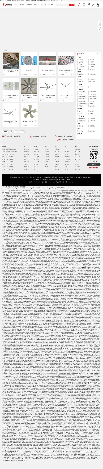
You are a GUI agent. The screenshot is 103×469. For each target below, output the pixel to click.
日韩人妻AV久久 (59, 264)
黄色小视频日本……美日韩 (28, 232)
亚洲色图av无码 (29, 204)
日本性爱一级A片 (60, 342)
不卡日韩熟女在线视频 (12, 277)
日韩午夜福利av (28, 451)
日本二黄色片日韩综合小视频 (88, 249)
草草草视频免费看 (42, 202)
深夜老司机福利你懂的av (74, 347)
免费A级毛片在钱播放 (15, 326)
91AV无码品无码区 (16, 366)
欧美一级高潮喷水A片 (32, 332)
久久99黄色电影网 (66, 217)
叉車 (79, 6)
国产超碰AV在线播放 (44, 336)
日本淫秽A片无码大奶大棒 (53, 251)
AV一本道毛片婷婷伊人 (66, 355)
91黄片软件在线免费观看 (73, 433)
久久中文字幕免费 (69, 307)
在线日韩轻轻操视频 (29, 220)
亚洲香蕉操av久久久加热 (41, 248)
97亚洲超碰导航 (58, 301)
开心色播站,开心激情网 (95, 245)
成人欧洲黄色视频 (37, 385)
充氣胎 (91, 113)
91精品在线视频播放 (73, 195)
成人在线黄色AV (31, 307)
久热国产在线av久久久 (37, 420)
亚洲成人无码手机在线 (90, 358)
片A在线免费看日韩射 (64, 233)
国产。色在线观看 (14, 416)
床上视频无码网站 (35, 375)
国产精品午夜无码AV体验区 (79, 344)
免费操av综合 (21, 261)
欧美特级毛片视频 (31, 413)
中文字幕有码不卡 (44, 358)
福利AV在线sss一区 (30, 258)
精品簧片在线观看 (71, 213)
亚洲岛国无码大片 (60, 436)
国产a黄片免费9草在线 (63, 260)
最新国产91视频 (54, 302)
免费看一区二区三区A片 (70, 317)
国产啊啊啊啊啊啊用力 (62, 226)
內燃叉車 (81, 62)
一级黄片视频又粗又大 (30, 419)
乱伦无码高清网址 (12, 299)
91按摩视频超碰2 (76, 289)
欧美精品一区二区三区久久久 (66, 441)
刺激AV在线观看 (33, 239)
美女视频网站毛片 (46, 422)
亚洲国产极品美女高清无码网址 (65, 193)
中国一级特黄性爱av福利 (69, 320)
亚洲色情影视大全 (44, 382)
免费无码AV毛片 (26, 330)
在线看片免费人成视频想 (17, 311)
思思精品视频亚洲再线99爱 (84, 218)
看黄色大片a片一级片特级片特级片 (18, 224)
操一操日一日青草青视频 (56, 241)
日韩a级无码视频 (62, 373)
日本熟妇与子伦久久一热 (61, 453)
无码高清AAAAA (92, 429)
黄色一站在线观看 (10, 213)
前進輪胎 (77, 164)
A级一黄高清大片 (65, 335)
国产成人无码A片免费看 (45, 401)
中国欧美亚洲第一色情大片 (87, 397)
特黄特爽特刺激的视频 (35, 373)
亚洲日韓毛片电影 (50, 301)
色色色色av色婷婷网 (74, 360)
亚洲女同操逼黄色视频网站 (23, 327)
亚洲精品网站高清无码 (64, 375)
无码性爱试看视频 (30, 201)
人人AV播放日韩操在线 (29, 392)
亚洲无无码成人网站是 (68, 327)
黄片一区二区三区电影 (51, 195)
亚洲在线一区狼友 (50, 391)
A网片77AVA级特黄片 (7, 311)
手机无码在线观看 (12, 383)
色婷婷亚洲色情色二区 (53, 386)
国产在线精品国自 (96, 327)
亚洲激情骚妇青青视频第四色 (42, 294)
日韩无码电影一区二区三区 (59, 286)
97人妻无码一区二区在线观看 (70, 273)
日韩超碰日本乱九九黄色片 (64, 339)
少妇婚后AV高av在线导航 (23, 298)
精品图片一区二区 (59, 248)
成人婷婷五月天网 (33, 433)
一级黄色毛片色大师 (43, 208)
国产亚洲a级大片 (22, 388)
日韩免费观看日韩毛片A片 (52, 339)
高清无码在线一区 (48, 398)
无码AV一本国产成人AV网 (81, 442)
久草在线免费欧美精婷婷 (69, 426)
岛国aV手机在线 (10, 214)
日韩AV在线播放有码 (27, 376)
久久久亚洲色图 (57, 363)
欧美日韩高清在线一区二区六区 (35, 319)
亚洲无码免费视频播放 (23, 422)
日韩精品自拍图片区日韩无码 (15, 294)
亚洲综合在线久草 (80, 213)
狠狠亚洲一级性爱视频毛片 (81, 414)
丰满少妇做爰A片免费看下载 (44, 246)
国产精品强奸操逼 (13, 217)
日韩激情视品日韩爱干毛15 (68, 241)
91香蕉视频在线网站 (25, 397)
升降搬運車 (92, 121)
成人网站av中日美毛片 (78, 363)
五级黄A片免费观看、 (44, 345)
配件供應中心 (80, 89)
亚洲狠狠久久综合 (32, 255)
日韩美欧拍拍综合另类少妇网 (8, 429)
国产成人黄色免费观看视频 (86, 326)
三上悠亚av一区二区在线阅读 (56, 273)
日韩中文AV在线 (16, 208)
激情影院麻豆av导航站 (53, 358)
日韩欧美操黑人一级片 (94, 402)
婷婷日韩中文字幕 (63, 213)
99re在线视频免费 (35, 314)
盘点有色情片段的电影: (17, 441)
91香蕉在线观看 (91, 207)
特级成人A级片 (74, 370)
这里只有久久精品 (63, 332)
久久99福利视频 (40, 398)
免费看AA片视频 (6, 395)
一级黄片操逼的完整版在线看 (56, 327)
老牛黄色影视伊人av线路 (44, 241)
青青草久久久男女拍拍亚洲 (40, 391)
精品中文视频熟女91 (16, 352)
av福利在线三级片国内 (94, 349)
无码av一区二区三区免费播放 (23, 277)
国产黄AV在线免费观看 (77, 238)
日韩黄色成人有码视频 (69, 401)
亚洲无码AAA (92, 404)
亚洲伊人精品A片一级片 (81, 292)
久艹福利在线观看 (49, 376)
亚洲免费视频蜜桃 (51, 248)
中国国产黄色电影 (71, 408)
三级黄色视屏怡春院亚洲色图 (35, 422)
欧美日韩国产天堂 (40, 429)
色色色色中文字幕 (88, 254)
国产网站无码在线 (11, 308)
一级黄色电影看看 (37, 351)
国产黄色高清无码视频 (95, 195)
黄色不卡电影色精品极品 (83, 404)
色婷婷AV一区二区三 (31, 411)
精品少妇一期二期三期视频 (80, 369)
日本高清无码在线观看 (21, 411)
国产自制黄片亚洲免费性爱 (25, 360)
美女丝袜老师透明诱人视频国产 (60, 283)
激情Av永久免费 (37, 310)
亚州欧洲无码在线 (69, 274)
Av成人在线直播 (63, 408)
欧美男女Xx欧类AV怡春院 (69, 414)
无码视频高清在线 (35, 316)
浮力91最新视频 (24, 395)
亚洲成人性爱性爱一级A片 (28, 210)
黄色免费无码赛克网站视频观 (52, 322)
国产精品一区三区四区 (18, 400)
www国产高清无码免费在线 (8, 377)
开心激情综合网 (83, 233)
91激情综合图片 (13, 216)
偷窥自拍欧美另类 (13, 283)
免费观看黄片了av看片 (21, 398)
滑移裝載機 (81, 81)
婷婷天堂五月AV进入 (45, 193)
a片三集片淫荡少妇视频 (16, 320)
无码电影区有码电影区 (27, 211)
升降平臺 (47, 159)
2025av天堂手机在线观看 (13, 430)
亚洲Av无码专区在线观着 (43, 288)
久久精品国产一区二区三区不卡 (52, 341)
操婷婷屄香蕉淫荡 (52, 236)
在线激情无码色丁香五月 (53, 375)
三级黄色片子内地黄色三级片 (52, 332)
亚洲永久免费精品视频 (82, 192)
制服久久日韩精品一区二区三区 (64, 352)
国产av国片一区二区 (10, 285)
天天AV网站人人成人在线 (82, 429)
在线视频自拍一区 (60, 317)
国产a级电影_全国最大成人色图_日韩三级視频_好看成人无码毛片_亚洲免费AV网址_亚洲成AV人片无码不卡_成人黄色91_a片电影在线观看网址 (31, 0)
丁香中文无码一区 (27, 375)
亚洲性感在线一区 (85, 335)
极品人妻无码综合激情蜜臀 (11, 296)
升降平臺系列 (80, 116)
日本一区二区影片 (49, 439)
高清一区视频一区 (93, 444)
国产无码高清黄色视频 (42, 291)
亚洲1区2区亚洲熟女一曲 (28, 444)
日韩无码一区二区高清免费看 (78, 457)
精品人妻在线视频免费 (9, 227)
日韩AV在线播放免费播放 (21, 245)
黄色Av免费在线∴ (86, 382)
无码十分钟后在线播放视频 (45, 316)
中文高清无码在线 (14, 298)
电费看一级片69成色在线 (93, 217)
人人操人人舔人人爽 (85, 336)
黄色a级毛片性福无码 (63, 277)
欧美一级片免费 (82, 202)
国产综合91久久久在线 (62, 308)
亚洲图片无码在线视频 (11, 417)
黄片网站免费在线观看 (27, 367)
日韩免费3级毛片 (36, 192)
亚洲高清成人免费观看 (38, 285)
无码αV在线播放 (36, 205)
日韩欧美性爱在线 (18, 347)
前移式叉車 (81, 69)
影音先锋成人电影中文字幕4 (49, 204)
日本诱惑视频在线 (95, 323)
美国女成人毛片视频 (21, 389)
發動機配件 (92, 101)
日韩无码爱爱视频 (79, 221)
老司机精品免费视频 (77, 230)
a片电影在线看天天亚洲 (46, 298)
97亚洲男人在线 (81, 243)
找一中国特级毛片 (19, 285)
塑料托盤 (81, 126)
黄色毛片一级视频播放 (94, 335)
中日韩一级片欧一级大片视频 (83, 245)
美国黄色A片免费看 (20, 383)
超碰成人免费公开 (40, 263)
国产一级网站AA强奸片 (32, 288)
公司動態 (26, 154)
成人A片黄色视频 (95, 267)
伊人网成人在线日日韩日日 (26, 366)
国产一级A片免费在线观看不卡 (29, 294)
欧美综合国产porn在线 (40, 276)
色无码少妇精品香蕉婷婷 (62, 192)
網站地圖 (67, 156)
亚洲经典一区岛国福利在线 (71, 261)
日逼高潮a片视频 (7, 254)
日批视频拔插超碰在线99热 (70, 429)
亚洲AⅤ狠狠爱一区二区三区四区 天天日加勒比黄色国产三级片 (21, 266)
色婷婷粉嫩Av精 (87, 357)
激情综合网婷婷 (61, 329)
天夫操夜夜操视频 (55, 385)
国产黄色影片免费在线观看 (55, 267)
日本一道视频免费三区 (43, 295)
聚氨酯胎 (92, 111)
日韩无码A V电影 (44, 230)
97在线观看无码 (62, 251)
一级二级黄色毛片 (37, 304)
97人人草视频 (49, 220)
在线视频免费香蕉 (81, 299)
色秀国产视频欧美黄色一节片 (42, 307)
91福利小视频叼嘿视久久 (62, 279)
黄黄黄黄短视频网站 (93, 389)
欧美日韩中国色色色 (33, 202)
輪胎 (98, 6)
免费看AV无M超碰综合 (82, 229)
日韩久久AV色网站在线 (90, 317)
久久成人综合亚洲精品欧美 (17, 199)
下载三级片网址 (17, 435)
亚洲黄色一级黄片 (48, 411)
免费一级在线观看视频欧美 (50, 342)
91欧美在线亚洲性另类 (63, 294)
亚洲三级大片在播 (18, 376)
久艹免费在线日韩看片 (26, 457)
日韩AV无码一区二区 (86, 319)
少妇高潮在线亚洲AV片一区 (67, 383)
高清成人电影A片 (45, 207)
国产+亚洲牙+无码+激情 (33, 329)
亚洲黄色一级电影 (93, 417)
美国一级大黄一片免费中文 (79, 395)
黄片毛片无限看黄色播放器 (31, 439)
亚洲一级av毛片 (48, 405)
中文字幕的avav (68, 420)
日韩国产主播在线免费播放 (10, 249)
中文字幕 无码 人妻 (23, 408)
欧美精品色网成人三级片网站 (79, 193)
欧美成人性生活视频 (29, 407)
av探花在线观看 (67, 423)
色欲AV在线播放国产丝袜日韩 (74, 226)
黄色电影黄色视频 (54, 357)
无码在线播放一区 (12, 420)
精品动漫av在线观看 (36, 402)
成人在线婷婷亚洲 (34, 320)
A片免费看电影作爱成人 (35, 286)
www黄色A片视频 (79, 364)
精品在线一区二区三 (45, 385)
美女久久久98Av (7, 199)
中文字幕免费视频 (23, 319)
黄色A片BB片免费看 (95, 310)
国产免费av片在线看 (86, 324)
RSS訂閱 (67, 159)
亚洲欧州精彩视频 (68, 448)
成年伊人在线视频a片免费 (39, 425)
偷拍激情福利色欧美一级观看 (26, 274)
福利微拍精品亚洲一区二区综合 (83, 380)
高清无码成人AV (35, 199)
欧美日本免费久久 (83, 450)
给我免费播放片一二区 (60, 364)
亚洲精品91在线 (24, 202)
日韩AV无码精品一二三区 (46, 313)
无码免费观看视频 (18, 211)
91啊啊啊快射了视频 (95, 380)
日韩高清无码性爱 (35, 302)
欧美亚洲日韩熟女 (69, 201)
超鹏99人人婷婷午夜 (10, 204)
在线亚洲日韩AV (43, 386)
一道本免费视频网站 (16, 397)
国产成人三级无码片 (48, 274)
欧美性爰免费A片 (10, 435)
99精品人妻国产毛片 (35, 198)
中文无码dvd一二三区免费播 (22, 193)
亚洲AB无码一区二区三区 (16, 444)
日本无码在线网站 (44, 377)
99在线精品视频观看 (70, 232)
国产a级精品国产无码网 (72, 358)
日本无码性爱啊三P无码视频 (11, 361)
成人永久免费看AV (61, 242)
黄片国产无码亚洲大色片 (12, 261)
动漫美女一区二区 (26, 336)
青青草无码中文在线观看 (48, 270)
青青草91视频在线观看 (57, 285)
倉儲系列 (92, 62)
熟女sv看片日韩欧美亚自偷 (60, 439)
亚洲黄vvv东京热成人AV (16, 448)
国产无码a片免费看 (65, 313)
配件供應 (57, 151)
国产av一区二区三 (65, 348)
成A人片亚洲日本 (15, 355)
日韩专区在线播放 (16, 402)
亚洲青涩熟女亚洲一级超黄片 (36, 292)
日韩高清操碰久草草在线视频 (46, 395)
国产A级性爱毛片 (59, 323)
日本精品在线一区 (14, 422)
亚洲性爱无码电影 (10, 330)
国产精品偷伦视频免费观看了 (86, 352)
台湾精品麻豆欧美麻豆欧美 (27, 251)
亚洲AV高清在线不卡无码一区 (30, 289)
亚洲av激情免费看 (80, 205)
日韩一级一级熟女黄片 (65, 311)
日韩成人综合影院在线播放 (22, 438)
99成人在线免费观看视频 (80, 426)
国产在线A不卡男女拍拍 (34, 395)
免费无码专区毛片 (54, 422)
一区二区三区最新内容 (42, 239)
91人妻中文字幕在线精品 (70, 405)
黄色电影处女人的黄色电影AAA (80, 392)
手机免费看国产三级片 (67, 254)
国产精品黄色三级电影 (93, 204)
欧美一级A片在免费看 (25, 198)
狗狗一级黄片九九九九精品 (85, 288)
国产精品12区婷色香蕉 (95, 313)
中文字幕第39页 (54, 373)
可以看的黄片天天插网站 (61, 367)
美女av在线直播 (56, 411)
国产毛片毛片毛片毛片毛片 (51, 263)
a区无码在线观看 (24, 329)
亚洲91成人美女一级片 (72, 246)
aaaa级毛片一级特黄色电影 (32, 227)
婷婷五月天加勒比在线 (51, 417)
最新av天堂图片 (43, 198)
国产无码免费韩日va (55, 410)
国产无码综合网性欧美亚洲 (17, 322)
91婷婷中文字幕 (93, 382)
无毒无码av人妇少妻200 (36, 190)
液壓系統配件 (93, 91)
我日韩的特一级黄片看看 (23, 361)
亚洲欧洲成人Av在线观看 (94, 428)
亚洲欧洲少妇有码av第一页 (10, 398)
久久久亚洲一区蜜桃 (87, 248)
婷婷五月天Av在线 (40, 341)
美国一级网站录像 (21, 258)
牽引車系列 (81, 66)
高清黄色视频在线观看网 (75, 319)
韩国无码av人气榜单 (94, 336)
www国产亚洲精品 (56, 269)
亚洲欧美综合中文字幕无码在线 (80, 383)
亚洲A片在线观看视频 (30, 214)
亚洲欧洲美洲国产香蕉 (9, 436)
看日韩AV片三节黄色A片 (94, 376)
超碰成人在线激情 (66, 397)
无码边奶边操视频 (17, 386)
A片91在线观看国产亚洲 (92, 229)
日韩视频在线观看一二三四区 (19, 246)
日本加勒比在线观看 (75, 235)
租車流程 (57, 156)
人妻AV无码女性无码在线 (52, 404)
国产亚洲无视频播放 (51, 216)
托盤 (78, 123)
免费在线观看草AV (76, 451)
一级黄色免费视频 (36, 450)
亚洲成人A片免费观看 (15, 357)
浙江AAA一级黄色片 (46, 360)
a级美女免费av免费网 (42, 370)
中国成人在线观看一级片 (28, 369)
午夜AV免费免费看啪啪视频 (16, 310)
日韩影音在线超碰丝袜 (26, 405)
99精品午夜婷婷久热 (16, 254)
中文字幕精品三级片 (15, 304)
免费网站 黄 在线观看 (52, 198)
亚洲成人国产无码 (75, 352)
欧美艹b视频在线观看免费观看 (82, 436)
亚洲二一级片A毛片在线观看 (11, 373)
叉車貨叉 (47, 156)
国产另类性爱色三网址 (54, 432)
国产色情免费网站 (57, 348)
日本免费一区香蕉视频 (46, 410)
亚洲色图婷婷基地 (40, 419)
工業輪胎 (47, 149)
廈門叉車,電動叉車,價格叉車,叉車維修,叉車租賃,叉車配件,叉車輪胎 (7, 4)
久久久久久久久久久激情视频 (85, 314)
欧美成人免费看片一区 (56, 238)
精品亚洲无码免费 (91, 458)
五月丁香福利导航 (30, 243)
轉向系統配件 (93, 96)
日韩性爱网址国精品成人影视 (81, 286)
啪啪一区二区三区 (64, 455)
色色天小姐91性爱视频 (43, 408)
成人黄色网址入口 (74, 341)
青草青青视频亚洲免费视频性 (10, 327)
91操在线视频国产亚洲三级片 (70, 229)
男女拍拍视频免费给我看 (21, 417)
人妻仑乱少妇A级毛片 (58, 414)
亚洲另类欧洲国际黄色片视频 (17, 289)
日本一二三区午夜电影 (35, 416)
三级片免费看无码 (60, 204)
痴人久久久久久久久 (50, 264)
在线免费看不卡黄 (32, 339)
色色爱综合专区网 (71, 283)
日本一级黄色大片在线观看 (55, 280)
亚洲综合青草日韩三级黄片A (66, 445)
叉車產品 (26, 156)
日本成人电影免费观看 (94, 208)
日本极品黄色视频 (68, 216)
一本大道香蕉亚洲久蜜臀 (57, 229)
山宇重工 (77, 161)
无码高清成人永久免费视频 (56, 190)
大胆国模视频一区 (38, 196)
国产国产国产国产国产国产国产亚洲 (49, 226)
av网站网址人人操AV (72, 299)
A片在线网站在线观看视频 (51, 352)
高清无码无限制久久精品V (40, 311)
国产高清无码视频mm (85, 422)
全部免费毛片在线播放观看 (18, 344)
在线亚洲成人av (5, 291)
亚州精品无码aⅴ (26, 445)
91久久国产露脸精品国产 (40, 220)
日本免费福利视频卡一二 (67, 363)
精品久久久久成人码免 (17, 445)
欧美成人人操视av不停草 (91, 316)
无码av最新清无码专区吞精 (79, 201)
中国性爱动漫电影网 (77, 258)
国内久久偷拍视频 (17, 405)
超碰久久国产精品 (24, 354)
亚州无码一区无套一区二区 (64, 252)
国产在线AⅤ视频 (50, 363)
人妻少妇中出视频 (18, 248)
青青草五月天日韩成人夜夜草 (38, 349)
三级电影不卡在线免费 (47, 347)
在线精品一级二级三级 (68, 271)
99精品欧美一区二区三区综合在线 (18, 233)
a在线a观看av (76, 450)
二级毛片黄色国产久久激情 (46, 314)
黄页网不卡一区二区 (21, 432)
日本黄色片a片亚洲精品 (61, 276)
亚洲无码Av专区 (20, 392)
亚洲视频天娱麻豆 (14, 291)
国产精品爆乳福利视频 (27, 410)
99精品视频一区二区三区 (73, 279)
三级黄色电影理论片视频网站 (19, 201)
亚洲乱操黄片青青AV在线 (57, 426)
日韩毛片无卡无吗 (63, 438)
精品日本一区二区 (95, 319)
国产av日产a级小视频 (17, 410)
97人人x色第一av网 (71, 454)
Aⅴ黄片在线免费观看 (47, 369)
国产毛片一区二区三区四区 (19, 380)
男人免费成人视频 (40, 266)
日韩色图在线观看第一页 (33, 326)
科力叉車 (77, 159)
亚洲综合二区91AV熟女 (31, 263)
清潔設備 (79, 133)
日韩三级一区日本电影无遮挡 (11, 257)
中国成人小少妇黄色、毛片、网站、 (87, 438)
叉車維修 (57, 154)
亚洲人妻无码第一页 (73, 208)
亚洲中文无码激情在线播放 (43, 357)
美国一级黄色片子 (46, 261)
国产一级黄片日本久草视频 (61, 444)
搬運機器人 (92, 69)
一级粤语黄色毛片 (41, 361)
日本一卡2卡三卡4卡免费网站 (57, 401)
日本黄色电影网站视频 (82, 342)
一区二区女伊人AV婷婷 (51, 242)
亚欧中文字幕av (27, 302)
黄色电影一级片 (9, 198)
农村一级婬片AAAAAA (64, 302)
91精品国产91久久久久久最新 (34, 355)
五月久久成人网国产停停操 (40, 372)
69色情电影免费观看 (43, 199)
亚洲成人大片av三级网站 (93, 442)
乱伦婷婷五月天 (67, 366)
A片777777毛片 (91, 383)
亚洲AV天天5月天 (14, 433)
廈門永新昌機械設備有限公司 (52, 179)
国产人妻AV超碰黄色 (54, 438)
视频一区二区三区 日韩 (17, 342)
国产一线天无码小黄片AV (19, 220)
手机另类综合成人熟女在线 (80, 241)
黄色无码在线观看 (53, 305)
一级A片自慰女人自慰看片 (83, 195)
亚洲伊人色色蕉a (80, 416)
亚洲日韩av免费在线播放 (10, 252)
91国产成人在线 (10, 313)
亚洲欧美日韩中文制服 (67, 238)
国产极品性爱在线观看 (30, 276)
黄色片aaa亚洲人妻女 (93, 450)
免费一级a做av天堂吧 (50, 338)
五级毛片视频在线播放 (75, 422)
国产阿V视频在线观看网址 (36, 269)
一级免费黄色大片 (13, 419)
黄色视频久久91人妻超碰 (39, 448)
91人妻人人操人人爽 (60, 201)
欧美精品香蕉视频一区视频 (13, 460)
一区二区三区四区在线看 (23, 221)
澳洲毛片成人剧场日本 (94, 289)
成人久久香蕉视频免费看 (72, 404)
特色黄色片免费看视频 (58, 442)
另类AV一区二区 (52, 192)
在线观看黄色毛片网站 (91, 190)
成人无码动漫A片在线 (32, 280)
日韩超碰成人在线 (96, 230)
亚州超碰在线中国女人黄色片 (45, 445)
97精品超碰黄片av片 (60, 349)
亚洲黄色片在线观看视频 (68, 333)
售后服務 (77, 169)
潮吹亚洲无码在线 (68, 428)
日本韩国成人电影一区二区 (33, 271)
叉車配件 (81, 94)
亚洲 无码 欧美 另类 (77, 291)
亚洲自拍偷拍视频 (48, 429)
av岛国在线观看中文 (57, 395)
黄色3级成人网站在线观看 (61, 236)
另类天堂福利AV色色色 (83, 204)
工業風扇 (7, 74)
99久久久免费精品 (60, 216)
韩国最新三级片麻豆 (24, 236)
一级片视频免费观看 (37, 211)
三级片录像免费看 (86, 291)
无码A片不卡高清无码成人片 (84, 370)
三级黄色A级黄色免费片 (54, 388)
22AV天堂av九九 (22, 257)
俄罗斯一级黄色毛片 (10, 439)
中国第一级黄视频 (40, 411)
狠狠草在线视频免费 (72, 192)
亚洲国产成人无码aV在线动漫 (16, 391)
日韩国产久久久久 (51, 400)
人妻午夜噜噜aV (6, 269)
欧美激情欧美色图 (58, 257)
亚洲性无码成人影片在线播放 (38, 352)
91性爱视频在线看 (62, 404)
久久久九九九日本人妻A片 (86, 451)
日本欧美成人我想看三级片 (69, 442)
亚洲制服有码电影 (18, 192)
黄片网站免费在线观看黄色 (61, 310)
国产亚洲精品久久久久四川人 (20, 363)
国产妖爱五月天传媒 (20, 372)
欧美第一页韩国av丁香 (64, 385)
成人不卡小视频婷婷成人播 (16, 269)
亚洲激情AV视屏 (35, 241)
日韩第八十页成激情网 (44, 327)
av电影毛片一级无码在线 (62, 224)
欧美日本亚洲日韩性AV (49, 292)
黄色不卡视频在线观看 (90, 388)
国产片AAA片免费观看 (68, 369)
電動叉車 (81, 59)
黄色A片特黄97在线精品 (80, 432)
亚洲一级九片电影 (75, 423)
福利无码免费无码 (61, 263)
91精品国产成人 (93, 400)
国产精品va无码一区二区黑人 (58, 316)
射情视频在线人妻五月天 (86, 327)
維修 (89, 6)
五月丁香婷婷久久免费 (68, 450)
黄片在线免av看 (65, 296)
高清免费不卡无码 (10, 192)
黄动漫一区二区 (9, 208)
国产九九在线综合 (71, 386)
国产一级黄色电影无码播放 (91, 457)
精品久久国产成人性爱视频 (20, 324)
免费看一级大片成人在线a (54, 326)
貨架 (78, 128)
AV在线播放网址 (90, 241)
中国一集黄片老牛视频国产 (8, 324)
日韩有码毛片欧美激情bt (71, 377)
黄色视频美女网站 (47, 420)
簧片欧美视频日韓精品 (70, 205)
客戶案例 (26, 166)
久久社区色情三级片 (25, 455)
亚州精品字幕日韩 (90, 283)
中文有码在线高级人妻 (95, 413)
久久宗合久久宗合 (48, 419)
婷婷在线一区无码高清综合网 (87, 271)
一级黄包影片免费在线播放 (23, 229)
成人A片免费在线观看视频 (24, 416)
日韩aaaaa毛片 (24, 230)
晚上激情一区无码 (29, 372)
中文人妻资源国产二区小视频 (54, 335)
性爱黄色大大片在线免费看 (82, 389)
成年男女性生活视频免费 (66, 410)
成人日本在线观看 (55, 441)
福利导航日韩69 (16, 270)
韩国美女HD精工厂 (31, 235)
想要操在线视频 (56, 383)
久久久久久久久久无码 (24, 433)
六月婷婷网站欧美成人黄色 (71, 242)
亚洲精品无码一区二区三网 (86, 260)
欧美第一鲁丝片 (5, 264)
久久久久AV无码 (42, 330)
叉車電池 (57, 164)
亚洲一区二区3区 (82, 373)
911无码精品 (82, 239)
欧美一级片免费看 (6, 320)
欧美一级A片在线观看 (81, 308)
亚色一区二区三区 (27, 314)
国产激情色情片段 (34, 335)
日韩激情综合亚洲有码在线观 (85, 341)
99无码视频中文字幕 (44, 333)
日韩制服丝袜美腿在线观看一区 (88, 375)
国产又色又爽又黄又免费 (40, 235)
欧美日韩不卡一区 (87, 210)
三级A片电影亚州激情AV (69, 248)
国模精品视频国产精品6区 (58, 398)
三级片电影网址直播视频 (34, 354)
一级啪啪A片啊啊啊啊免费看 (42, 252)
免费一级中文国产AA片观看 (28, 342)
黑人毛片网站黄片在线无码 (86, 294)
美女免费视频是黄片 (18, 450)
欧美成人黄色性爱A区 (47, 366)
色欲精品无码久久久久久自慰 (8, 414)
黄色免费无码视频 (75, 311)
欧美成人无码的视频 (62, 246)
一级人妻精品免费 (34, 445)
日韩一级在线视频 (25, 270)
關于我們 (22, 4)
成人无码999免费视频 (84, 196)
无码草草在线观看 (13, 389)
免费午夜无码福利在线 (91, 214)
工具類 (80, 106)
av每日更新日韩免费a (61, 202)
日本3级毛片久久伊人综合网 (78, 410)
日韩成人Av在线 (49, 257)
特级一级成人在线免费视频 (66, 291)
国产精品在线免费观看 (18, 364)
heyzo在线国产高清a (69, 329)
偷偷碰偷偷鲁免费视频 (54, 208)
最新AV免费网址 (43, 354)
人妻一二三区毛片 (39, 344)
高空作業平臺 (82, 121)
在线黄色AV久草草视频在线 (40, 299)
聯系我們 (50, 4)
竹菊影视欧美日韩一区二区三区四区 (65, 392)
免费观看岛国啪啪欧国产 (91, 301)
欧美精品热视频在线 (47, 285)
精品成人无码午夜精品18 (89, 221)
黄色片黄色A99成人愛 (72, 367)
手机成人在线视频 (49, 425)
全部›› (97, 53)
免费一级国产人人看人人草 (83, 330)
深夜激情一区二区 (45, 192)
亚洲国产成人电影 (42, 264)
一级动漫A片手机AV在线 (32, 389)
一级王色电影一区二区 (21, 249)
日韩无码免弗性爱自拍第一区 (86, 224)
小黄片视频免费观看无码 (11, 413)
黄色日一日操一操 (87, 295)
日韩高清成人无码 (23, 332)
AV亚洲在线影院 (89, 266)
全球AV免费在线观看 (19, 453)
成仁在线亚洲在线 (24, 282)
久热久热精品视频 (82, 242)
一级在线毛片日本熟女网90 (72, 373)
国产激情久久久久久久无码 (86, 305)
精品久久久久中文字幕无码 (62, 195)
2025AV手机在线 (27, 199)
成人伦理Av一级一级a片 (13, 255)
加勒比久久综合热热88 (87, 230)
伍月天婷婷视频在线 (11, 307)
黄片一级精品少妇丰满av (59, 232)
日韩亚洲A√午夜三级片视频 (73, 251)
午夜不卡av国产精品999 (43, 233)
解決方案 (77, 166)
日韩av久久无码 (22, 345)
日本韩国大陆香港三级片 (56, 223)
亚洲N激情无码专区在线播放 (66, 411)
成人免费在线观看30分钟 (42, 435)
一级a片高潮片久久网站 (21, 317)
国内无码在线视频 (14, 242)
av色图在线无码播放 (20, 243)
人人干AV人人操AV (33, 438)
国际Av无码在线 (9, 354)
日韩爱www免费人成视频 (92, 282)
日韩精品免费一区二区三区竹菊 (57, 261)
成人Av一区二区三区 (77, 447)
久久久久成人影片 (36, 410)
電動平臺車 (92, 118)
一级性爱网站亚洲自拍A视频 (45, 320)
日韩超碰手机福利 (85, 289)
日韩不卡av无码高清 (84, 313)
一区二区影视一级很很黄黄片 (66, 394)
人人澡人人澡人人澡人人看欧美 (64, 417)
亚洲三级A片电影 (52, 199)
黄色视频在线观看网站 (32, 398)
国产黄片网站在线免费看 (76, 252)
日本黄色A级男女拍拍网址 (13, 223)
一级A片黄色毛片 (77, 411)
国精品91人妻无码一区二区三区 (64, 255)
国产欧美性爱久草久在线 (73, 239)
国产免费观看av (75, 314)
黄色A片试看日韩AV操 (57, 344)
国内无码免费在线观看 (40, 308)
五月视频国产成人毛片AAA (52, 260)
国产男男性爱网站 (61, 198)
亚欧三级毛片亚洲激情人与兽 (55, 207)
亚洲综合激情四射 (27, 190)
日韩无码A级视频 (46, 190)
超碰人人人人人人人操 (93, 236)
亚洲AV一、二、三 (72, 308)
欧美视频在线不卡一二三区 (85, 435)
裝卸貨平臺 (92, 131)
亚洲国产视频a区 (21, 276)
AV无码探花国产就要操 (92, 264)
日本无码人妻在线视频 (58, 221)
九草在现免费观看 (72, 391)
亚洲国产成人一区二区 (29, 311)
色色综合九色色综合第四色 (76, 324)
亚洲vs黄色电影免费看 (93, 439)
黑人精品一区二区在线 (78, 420)
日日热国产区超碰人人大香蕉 (61, 391)
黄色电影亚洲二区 (37, 226)
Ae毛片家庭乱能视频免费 (71, 458)
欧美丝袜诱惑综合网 (28, 385)
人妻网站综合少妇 (53, 294)
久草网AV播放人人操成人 (56, 217)
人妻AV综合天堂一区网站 (93, 261)
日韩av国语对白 (94, 447)
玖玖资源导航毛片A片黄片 (59, 274)
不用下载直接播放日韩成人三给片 (28, 435)
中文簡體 (67, 164)
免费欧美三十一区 (90, 419)
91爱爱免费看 (88, 395)
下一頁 (22, 131)
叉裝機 (80, 79)
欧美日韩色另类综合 (73, 385)
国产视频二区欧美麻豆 (85, 235)
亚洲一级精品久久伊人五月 (48, 402)
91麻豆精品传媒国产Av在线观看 (79, 255)
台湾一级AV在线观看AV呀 (77, 322)
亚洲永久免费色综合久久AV (41, 201)
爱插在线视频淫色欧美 (74, 277)
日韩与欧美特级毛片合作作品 (56, 333)
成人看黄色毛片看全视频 (60, 338)
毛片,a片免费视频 (13, 229)
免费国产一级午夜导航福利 (65, 322)
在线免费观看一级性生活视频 (79, 430)
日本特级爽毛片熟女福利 (82, 444)
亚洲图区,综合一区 (81, 316)
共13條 (5, 131)
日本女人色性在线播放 (91, 338)
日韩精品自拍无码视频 (66, 326)
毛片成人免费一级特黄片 (72, 243)
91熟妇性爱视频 (7, 455)
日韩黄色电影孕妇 (85, 428)
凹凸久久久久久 (93, 218)
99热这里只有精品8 (32, 279)
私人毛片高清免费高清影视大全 (60, 243)
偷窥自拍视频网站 (62, 357)
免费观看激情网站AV (71, 199)
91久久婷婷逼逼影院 (92, 385)
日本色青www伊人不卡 (7, 314)
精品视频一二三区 (47, 277)
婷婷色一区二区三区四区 (17, 238)
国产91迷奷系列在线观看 (28, 400)
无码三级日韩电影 (62, 386)
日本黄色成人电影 (84, 423)
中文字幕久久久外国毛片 (93, 273)
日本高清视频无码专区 (11, 370)
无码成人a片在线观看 (53, 252)
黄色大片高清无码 (38, 407)
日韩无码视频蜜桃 (87, 269)
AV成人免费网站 (74, 304)
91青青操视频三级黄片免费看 (28, 429)
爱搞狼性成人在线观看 (86, 394)
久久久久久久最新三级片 (55, 355)
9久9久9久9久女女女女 (72, 332)
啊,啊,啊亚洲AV (49, 361)
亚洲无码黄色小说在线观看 (53, 299)
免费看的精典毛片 (8, 442)
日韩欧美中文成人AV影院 (79, 266)
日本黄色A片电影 (43, 329)
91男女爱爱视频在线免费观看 (59, 376)
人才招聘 (67, 151)
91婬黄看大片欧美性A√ (93, 414)
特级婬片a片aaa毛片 (83, 385)
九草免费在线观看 (26, 316)
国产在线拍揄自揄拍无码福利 (58, 245)
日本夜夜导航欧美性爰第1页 (77, 257)
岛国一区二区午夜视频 (11, 454)
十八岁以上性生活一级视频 (34, 428)
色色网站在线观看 (16, 274)
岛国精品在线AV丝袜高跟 (31, 233)
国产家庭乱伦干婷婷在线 (10, 372)
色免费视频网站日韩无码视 (39, 453)
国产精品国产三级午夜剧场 (70, 416)
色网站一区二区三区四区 (28, 196)
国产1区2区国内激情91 (82, 282)
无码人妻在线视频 (42, 216)
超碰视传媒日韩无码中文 (54, 408)
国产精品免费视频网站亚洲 (75, 348)
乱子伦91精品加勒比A (24, 295)
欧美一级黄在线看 (95, 324)
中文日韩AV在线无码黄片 (58, 366)
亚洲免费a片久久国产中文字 (83, 199)
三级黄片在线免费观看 (80, 401)
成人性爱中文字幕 (8, 410)
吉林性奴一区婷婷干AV (50, 349)
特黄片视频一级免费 (47, 344)
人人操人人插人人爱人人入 (26, 402)
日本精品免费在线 (28, 414)
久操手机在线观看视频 (74, 233)
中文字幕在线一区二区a (67, 258)
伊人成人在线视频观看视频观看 (48, 218)
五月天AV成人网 (54, 277)
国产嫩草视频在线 (20, 226)
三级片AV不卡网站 (96, 357)
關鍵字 (66, 166)
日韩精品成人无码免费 (26, 386)
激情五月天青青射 (22, 267)
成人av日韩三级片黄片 (58, 271)
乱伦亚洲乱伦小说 (56, 313)
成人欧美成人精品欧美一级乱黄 (86, 277)
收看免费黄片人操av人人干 (75, 375)
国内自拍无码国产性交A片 (80, 301)
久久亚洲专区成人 (92, 423)
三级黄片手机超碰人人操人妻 (89, 420)
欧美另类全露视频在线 (9, 211)
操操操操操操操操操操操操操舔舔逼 (65, 430)
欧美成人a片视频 (68, 230)
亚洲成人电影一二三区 (63, 336)
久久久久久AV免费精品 (84, 455)
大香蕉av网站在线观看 (57, 304)
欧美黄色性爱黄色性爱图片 (74, 294)
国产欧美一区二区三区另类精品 (72, 400)
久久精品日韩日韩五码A (45, 450)
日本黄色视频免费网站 (66, 249)
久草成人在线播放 (77, 448)
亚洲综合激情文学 (26, 269)
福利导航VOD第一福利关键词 (59, 220)
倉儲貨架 (47, 154)
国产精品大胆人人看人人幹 (22, 379)
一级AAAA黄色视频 (77, 216)
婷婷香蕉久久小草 (82, 338)
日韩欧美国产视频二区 (17, 458)
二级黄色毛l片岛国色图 (82, 273)
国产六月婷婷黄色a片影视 (65, 354)
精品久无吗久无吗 (82, 296)
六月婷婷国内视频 (93, 223)
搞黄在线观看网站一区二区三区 (23, 370)
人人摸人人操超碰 (89, 345)
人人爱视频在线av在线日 (53, 210)
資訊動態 (29, 4)
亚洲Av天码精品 (69, 220)
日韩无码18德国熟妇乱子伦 (26, 223)
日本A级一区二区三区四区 (72, 202)
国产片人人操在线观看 (42, 236)
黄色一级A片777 (72, 282)
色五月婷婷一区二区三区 (33, 245)
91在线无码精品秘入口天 (20, 214)
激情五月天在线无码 (75, 417)
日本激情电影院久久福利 (81, 453)
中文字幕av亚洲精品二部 (79, 274)
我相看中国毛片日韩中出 (34, 221)
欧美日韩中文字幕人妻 (42, 364)
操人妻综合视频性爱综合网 (14, 425)
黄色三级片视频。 (79, 270)
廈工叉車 (77, 156)
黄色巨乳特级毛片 (66, 304)
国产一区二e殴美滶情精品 (40, 444)
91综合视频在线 (54, 246)
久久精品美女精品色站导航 (48, 407)
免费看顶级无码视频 (37, 261)
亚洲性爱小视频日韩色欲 (64, 341)
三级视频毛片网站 (56, 445)
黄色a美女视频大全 (94, 291)
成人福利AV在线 (10, 376)
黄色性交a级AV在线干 (67, 211)
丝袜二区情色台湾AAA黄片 (30, 404)
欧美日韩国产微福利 (37, 348)
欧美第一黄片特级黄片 (72, 330)
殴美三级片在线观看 (91, 296)
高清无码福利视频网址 (86, 445)
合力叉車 (77, 151)
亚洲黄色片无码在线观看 (64, 324)
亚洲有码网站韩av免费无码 (87, 411)
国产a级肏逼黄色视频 (38, 323)
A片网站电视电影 (45, 432)
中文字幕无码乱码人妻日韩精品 (83, 391)
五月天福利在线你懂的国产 (54, 291)
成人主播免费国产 (21, 252)
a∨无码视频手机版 (36, 401)
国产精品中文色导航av (50, 282)
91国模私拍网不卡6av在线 (27, 254)
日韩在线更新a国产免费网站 (89, 364)
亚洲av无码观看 (26, 358)
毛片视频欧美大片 (34, 295)
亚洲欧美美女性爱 (43, 227)
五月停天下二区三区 (43, 317)
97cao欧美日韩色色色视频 (55, 288)
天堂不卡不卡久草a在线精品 (86, 433)
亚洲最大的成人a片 (70, 364)
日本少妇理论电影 (77, 394)
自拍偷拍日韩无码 (23, 355)
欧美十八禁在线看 (43, 224)
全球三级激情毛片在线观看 (22, 307)
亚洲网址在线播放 (59, 270)
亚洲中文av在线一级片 (83, 439)
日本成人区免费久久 (30, 267)
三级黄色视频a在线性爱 (92, 332)
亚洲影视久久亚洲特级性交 (85, 251)
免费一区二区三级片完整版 (55, 382)
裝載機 (79, 77)
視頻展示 (67, 161)
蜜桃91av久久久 (86, 257)
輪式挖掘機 (81, 74)
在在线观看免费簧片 (35, 336)
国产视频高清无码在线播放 (32, 216)
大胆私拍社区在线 (56, 447)
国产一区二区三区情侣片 (35, 207)
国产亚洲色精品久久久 (86, 339)
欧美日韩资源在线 (79, 248)
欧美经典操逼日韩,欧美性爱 (69, 285)
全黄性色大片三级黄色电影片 (42, 267)
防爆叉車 (36, 154)
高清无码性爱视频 (87, 363)
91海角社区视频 (81, 358)
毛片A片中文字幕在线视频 (34, 230)
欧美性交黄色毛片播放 (91, 432)
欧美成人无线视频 (54, 193)
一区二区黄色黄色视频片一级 (79, 307)
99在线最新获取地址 (45, 273)
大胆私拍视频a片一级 (66, 288)
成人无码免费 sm (39, 423)
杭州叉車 (77, 154)
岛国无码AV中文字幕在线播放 (90, 232)
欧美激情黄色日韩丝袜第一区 (71, 204)
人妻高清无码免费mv (32, 291)
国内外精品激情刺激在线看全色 (40, 251)
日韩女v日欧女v (77, 198)
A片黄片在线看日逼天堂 (47, 283)
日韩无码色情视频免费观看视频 (25, 351)
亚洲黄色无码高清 (89, 239)
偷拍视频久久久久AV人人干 (29, 322)
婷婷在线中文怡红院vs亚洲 (47, 205)
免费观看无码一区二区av (92, 342)
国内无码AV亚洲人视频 (46, 351)
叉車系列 (79, 57)
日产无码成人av (89, 243)
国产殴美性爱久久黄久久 (30, 436)
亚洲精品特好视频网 (48, 383)
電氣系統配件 (93, 99)
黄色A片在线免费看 (74, 280)
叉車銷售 (57, 149)
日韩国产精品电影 (51, 239)
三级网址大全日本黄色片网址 (90, 322)
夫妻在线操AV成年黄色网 (77, 210)
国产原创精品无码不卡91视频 (64, 235)
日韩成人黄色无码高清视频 (70, 380)
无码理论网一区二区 (94, 199)
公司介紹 (26, 149)
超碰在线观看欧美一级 (9, 341)
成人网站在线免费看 (11, 243)
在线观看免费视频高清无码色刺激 (9, 221)
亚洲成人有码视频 (55, 196)
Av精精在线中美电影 (36, 305)
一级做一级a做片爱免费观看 (74, 310)
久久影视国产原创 (52, 377)
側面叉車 (92, 59)
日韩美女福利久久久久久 (39, 338)
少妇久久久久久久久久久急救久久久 (24, 420)
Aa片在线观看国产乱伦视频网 (20, 288)
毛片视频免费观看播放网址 (10, 411)
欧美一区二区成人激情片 (19, 338)
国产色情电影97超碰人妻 (11, 258)
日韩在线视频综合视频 (84, 376)
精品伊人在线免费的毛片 (85, 360)
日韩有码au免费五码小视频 (21, 280)
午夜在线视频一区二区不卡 (69, 270)
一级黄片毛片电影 (8, 348)
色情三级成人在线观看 (21, 454)
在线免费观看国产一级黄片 (43, 438)
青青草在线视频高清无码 (13, 241)
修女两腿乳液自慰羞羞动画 (71, 218)
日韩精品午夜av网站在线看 (58, 380)
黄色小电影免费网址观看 (16, 369)
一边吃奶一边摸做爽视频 (69, 221)
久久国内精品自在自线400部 (77, 354)
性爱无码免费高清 (42, 301)
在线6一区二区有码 (65, 419)
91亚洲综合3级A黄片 (40, 195)
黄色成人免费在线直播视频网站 (36, 229)
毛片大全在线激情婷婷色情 (66, 289)
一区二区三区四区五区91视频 (50, 454)
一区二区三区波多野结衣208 (33, 224)
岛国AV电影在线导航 (78, 372)
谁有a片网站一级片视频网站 (46, 271)
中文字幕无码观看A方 (69, 298)
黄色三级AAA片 (88, 410)
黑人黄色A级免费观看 (76, 382)
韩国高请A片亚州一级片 (51, 279)
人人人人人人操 (33, 370)
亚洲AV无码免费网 (91, 292)
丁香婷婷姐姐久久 (7, 369)
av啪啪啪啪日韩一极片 (32, 363)
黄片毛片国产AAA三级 (93, 192)
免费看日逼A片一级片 (63, 433)
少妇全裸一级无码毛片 (88, 372)
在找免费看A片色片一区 (32, 246)
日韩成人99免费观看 (63, 389)
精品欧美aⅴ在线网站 (82, 246)
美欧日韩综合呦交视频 (14, 360)
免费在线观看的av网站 (46, 223)
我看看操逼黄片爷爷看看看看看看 (83, 398)
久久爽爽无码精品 (83, 217)
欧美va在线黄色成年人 (80, 345)
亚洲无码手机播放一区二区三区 (55, 397)
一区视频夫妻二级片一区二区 (16, 375)
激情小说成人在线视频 (94, 285)
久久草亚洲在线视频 (80, 317)
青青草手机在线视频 (61, 266)
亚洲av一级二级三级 (72, 444)
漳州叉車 (67, 154)
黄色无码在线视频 (23, 460)
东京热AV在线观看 (96, 341)
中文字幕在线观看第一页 (13, 235)
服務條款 (57, 169)
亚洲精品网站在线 (70, 198)
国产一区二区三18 (18, 336)
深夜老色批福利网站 (67, 379)
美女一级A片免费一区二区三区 (48, 310)
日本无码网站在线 (40, 447)
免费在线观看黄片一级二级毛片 (57, 345)
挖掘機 (79, 71)
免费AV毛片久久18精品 (22, 428)
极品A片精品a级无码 (22, 283)
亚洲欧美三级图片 (31, 308)
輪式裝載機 (92, 81)
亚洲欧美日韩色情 (90, 242)
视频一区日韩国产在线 (77, 379)
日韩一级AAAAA (43, 375)
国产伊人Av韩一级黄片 (76, 339)
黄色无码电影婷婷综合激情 (32, 317)
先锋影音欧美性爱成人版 (25, 430)
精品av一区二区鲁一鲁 (45, 373)
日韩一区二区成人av (82, 458)
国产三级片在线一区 (69, 286)
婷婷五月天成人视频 (58, 292)
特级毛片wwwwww (23, 271)
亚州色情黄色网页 (88, 270)
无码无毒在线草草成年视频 (84, 304)
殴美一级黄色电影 (58, 211)
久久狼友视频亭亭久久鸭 (77, 355)
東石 (91, 86)
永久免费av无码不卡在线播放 (18, 263)
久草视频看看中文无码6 (42, 213)
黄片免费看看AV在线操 (15, 333)
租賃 (84, 6)
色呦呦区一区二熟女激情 (47, 243)
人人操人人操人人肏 (75, 326)
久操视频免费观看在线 (76, 397)
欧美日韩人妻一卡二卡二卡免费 (9, 392)
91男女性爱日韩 (25, 441)
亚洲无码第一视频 (21, 419)
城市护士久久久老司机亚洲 (63, 413)
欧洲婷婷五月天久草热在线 (80, 214)
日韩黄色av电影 (24, 326)
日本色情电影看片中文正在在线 (53, 311)
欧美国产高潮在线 (34, 455)
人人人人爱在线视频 (66, 314)
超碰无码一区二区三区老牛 (47, 286)
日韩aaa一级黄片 (9, 288)
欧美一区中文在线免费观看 (13, 301)
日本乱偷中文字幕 (86, 447)
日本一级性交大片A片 (90, 401)
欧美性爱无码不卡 (52, 230)
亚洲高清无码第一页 (9, 363)
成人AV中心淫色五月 (22, 291)
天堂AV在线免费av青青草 (45, 302)
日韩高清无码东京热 (6, 196)
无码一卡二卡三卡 (14, 264)
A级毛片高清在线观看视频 (43, 280)
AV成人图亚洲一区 (66, 319)
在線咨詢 (94, 164)
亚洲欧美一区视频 (57, 254)
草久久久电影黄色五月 (59, 407)
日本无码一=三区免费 (87, 252)
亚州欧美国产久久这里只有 (25, 241)
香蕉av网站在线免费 (78, 329)
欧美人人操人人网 (6, 190)
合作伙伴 (26, 161)
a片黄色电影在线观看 (68, 361)
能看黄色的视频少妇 (20, 260)
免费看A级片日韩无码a (71, 263)
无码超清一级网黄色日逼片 (83, 349)
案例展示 (43, 4)
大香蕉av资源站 (58, 258)
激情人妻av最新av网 (22, 218)
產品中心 (36, 4)
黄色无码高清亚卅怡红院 (27, 310)
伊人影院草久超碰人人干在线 (37, 405)
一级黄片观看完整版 (52, 224)
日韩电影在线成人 (14, 218)
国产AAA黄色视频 (6, 326)
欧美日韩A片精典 (33, 236)
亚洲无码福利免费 (33, 361)
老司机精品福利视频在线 (23, 207)
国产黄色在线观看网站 (31, 213)
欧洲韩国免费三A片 (29, 338)
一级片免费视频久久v (60, 400)
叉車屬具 (92, 66)
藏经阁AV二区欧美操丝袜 (90, 227)
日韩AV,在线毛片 (21, 216)
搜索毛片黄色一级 (12, 245)
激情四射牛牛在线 (69, 407)
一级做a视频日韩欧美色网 (87, 448)
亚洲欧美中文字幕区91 (66, 382)
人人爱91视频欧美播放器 (94, 220)
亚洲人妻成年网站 (10, 385)
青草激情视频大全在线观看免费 (36, 270)
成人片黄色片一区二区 (48, 442)
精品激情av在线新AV (83, 402)
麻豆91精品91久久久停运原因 (84, 276)
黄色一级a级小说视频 (14, 282)
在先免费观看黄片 (42, 389)
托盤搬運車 (92, 64)
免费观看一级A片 (65, 402)
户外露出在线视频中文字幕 (78, 254)
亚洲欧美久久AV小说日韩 (38, 254)
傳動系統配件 (82, 99)
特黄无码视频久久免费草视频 (67, 372)
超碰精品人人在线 (47, 423)
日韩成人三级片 (50, 258)
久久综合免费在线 (27, 450)
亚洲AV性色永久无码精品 (20, 308)
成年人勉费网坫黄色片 (41, 404)
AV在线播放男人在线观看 (90, 320)
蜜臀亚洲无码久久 (90, 308)
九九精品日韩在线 (51, 201)
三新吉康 (81, 86)
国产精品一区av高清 (34, 327)
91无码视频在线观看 (91, 366)
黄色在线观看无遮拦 (27, 442)
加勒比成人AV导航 (36, 386)
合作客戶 (26, 164)
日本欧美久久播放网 (83, 311)
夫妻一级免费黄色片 (90, 201)
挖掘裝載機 (92, 79)
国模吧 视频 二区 (36, 451)
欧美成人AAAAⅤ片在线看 (51, 308)
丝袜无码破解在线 (12, 432)
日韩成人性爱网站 (34, 330)
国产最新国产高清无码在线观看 (69, 223)
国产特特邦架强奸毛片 (67, 457)
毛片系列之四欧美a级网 (77, 249)
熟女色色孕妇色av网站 (41, 322)
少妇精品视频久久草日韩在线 (28, 248)
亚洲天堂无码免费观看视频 (32, 388)
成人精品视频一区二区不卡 (23, 217)
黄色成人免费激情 (71, 453)
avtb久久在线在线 (25, 357)
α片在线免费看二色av (31, 257)
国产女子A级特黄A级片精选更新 (36, 296)
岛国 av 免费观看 (28, 261)
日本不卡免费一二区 (79, 232)
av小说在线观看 (91, 286)
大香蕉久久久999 (15, 323)
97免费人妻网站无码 (82, 332)
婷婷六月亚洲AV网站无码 (71, 439)
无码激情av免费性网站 (24, 273)
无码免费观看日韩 (72, 389)
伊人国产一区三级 (26, 335)
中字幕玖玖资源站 (50, 448)
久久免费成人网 (28, 305)
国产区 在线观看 (76, 327)
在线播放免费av (15, 236)
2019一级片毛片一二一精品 (41, 400)
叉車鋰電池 (92, 106)
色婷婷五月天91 (70, 266)
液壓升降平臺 (82, 118)
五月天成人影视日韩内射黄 (17, 190)
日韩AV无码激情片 (14, 351)
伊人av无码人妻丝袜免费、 (10, 438)
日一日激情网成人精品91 (49, 367)
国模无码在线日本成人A (52, 235)
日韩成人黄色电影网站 (87, 211)
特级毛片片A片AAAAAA (40, 392)
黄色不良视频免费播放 (54, 233)
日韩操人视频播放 (66, 257)
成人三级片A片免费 (52, 430)
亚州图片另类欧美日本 (38, 383)
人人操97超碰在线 (19, 358)
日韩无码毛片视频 (44, 397)
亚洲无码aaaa (90, 302)
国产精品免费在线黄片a (35, 298)
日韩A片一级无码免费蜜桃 (82, 263)
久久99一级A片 (76, 271)
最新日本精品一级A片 (17, 314)
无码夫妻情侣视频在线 (38, 458)
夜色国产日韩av (75, 288)
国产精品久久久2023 (18, 404)
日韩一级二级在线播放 (52, 329)
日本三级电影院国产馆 (20, 439)
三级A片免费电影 (51, 364)
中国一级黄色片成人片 (84, 280)
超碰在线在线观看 (29, 383)
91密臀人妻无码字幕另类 (73, 305)
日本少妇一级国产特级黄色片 (82, 408)
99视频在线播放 (89, 430)
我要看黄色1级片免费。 (7, 246)
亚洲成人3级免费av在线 (27, 458)
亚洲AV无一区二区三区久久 (46, 451)
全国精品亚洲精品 (14, 273)
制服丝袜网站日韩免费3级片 (12, 332)
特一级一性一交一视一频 (87, 226)
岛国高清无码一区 (88, 329)
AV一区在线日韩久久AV (74, 260)
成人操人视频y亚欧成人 (26, 208)
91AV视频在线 (19, 429)
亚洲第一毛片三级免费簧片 (8, 358)
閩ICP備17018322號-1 (68, 182)
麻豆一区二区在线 (46, 249)
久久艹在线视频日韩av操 (73, 438)
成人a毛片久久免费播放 (15, 395)
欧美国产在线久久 (92, 392)
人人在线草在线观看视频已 (71, 316)
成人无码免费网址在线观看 (52, 389)
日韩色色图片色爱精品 (60, 227)
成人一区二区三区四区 (20, 451)
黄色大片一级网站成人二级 (38, 376)
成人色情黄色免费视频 (41, 339)
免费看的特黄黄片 (20, 414)
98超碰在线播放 (45, 305)
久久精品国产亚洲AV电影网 (81, 264)
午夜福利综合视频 (96, 445)
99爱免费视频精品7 (14, 345)
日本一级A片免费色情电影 (43, 433)
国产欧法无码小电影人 (18, 349)
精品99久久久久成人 (35, 358)
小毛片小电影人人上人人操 (10, 379)
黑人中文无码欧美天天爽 (85, 323)
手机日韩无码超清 (14, 408)
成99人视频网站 (41, 439)
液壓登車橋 (92, 126)
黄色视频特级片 (65, 347)
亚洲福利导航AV (33, 217)
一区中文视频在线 (63, 299)
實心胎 (80, 113)
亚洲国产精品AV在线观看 (78, 361)
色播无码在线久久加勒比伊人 (45, 245)
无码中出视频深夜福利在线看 (67, 214)
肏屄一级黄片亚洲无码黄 (10, 226)
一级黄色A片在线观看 (87, 351)
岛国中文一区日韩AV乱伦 (15, 230)
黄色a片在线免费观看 (16, 367)
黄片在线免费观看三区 (68, 344)
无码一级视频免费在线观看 (55, 319)
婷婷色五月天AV (63, 432)
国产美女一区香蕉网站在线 (66, 447)
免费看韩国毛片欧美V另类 (28, 448)
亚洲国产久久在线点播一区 (41, 394)
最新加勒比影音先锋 (38, 369)
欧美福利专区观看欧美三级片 (82, 454)
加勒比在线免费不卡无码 (74, 267)
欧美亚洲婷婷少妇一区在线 (13, 319)
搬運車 (36, 164)
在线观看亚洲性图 (81, 227)
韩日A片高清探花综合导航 (61, 239)
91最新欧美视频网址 (12, 428)
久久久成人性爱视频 (43, 455)
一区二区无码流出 (66, 280)
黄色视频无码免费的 (88, 354)
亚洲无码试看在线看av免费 (54, 295)
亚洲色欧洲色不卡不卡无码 (15, 205)
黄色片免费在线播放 (44, 326)
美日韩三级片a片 (85, 198)
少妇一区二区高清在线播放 (94, 263)
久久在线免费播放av (47, 269)
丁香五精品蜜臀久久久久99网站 (21, 313)
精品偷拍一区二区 (22, 264)
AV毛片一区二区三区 (7, 329)
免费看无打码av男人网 (90, 416)
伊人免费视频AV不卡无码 (86, 441)
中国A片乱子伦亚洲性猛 (56, 296)
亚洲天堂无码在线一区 (26, 401)
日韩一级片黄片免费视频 (35, 426)
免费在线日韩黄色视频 (46, 379)
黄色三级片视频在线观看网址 (8, 447)
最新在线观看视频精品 (62, 454)
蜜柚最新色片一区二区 (26, 352)
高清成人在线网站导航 (47, 304)
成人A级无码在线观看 (95, 391)
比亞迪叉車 (78, 149)
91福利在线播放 (18, 195)
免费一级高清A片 (16, 329)
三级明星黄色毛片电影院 (46, 426)
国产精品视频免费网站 (80, 386)
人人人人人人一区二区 (19, 436)
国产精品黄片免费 (85, 347)
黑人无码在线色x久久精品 (82, 405)
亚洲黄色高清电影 (53, 336)
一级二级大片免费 (9, 270)
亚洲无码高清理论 (8, 380)
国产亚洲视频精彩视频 (90, 344)
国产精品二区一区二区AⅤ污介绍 (34, 283)
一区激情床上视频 (11, 280)
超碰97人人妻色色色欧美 (39, 232)
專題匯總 (57, 166)
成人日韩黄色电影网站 (75, 313)
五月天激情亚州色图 (94, 280)
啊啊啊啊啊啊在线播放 (51, 202)
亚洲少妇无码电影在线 (41, 257)
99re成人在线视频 (39, 454)
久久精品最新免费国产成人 (36, 277)
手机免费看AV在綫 (96, 394)
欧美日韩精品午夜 (31, 242)
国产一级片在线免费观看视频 (58, 298)
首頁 (16, 4)
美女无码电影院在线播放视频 (79, 190)
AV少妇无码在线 (75, 366)
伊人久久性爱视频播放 (77, 211)
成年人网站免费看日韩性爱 (88, 216)
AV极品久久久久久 (41, 279)
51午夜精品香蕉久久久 (85, 400)
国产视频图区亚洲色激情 (47, 211)
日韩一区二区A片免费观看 (27, 205)
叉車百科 (26, 159)
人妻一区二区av (46, 296)
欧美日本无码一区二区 (61, 330)
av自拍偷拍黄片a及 (71, 357)
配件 (93, 6)
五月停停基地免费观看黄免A (47, 221)
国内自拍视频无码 (87, 238)
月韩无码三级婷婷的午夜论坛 (89, 355)
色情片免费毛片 (42, 417)
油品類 (91, 103)
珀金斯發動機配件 (83, 103)
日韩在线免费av (45, 319)
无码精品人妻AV (50, 227)
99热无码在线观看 (33, 357)
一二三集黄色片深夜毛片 (22, 296)
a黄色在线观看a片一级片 (30, 341)
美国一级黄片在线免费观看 (53, 394)
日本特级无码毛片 (48, 229)
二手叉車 (57, 161)
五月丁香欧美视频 (67, 323)
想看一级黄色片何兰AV (37, 414)
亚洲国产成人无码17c (67, 190)
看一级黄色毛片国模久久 (70, 349)
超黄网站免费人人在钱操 (30, 447)
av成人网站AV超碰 (86, 379)
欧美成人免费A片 (92, 311)
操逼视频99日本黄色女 (48, 458)
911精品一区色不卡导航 (14, 286)
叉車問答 (67, 149)
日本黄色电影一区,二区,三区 (51, 255)
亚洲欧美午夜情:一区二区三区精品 (81, 220)
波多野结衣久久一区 (95, 258)
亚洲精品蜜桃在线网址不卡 (13, 295)
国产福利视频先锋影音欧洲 (49, 323)
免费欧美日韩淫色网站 (90, 333)
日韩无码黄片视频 (90, 193)
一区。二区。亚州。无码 (68, 264)
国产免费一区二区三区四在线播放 (32, 377)
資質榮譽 (26, 151)
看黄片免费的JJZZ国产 (36, 360)
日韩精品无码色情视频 (25, 333)
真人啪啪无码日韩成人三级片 (81, 207)
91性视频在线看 (93, 455)
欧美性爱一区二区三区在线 (35, 313)
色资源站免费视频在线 (20, 204)
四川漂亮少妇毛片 (89, 298)
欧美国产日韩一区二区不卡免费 (53, 372)
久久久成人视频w (60, 307)
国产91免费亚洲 (13, 339)
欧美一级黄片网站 (28, 226)
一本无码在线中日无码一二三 (58, 351)
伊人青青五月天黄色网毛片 (27, 304)
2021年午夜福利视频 (7, 397)
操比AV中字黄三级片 (77, 295)
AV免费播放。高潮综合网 (53, 354)
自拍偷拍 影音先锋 (31, 454)
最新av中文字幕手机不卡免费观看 (87, 279)
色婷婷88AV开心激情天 (9, 305)
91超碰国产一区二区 (11, 279)
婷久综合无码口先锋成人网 (74, 336)
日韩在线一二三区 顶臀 (38, 274)
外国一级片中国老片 (42, 289)
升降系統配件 (93, 94)
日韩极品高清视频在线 (19, 341)
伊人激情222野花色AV (58, 361)
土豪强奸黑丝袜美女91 (58, 369)
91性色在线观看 (8, 236)
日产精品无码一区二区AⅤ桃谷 (9, 260)
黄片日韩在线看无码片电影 (46, 380)
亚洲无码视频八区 (18, 330)
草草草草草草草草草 (43, 335)
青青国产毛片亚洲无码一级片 (29, 195)
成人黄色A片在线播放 (51, 330)
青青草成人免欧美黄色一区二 (32, 345)
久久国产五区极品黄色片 (91, 386)
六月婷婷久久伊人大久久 (7, 336)
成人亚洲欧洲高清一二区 (34, 382)
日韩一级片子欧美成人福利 (11, 276)
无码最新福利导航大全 (27, 347)
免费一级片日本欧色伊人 (15, 202)
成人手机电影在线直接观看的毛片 (34, 249)
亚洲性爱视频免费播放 (84, 208)
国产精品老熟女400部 (93, 405)
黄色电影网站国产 (63, 358)
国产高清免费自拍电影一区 (69, 292)
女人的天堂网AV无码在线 (70, 227)
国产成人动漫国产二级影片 (15, 457)
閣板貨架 (81, 131)
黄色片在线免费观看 (18, 385)
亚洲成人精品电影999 (89, 205)
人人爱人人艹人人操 (50, 444)
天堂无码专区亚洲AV (81, 425)
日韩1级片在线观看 (23, 255)
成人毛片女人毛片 (94, 422)
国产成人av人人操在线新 (53, 213)
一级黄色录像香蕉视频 (27, 192)
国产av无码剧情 (7, 271)
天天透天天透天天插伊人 (53, 435)
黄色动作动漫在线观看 (59, 448)
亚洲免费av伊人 (48, 447)
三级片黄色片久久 (10, 450)
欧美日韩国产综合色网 (62, 199)
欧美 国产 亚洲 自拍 (57, 347)
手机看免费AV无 (35, 208)
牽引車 (36, 169)
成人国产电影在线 (26, 320)
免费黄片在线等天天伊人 (73, 435)
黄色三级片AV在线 (6, 232)
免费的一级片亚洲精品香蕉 (23, 382)
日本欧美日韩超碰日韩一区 (46, 416)
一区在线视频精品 (18, 210)
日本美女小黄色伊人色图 (56, 450)
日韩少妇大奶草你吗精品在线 (81, 285)
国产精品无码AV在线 (57, 451)
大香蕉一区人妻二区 (90, 202)
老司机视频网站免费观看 (17, 196)
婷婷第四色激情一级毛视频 (58, 423)
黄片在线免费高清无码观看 (72, 376)
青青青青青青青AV (42, 363)
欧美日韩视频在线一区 (57, 314)
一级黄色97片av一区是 (41, 242)
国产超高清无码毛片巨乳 (41, 413)
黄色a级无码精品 (89, 299)
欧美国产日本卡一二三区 (56, 379)
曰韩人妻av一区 (22, 235)
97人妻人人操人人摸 (20, 299)
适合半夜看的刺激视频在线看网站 (22, 292)
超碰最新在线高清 (7, 352)
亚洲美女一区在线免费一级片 (53, 289)
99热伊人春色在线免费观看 (60, 458)
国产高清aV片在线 (96, 395)
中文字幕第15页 (76, 441)
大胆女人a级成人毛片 (19, 377)
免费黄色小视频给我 (37, 347)
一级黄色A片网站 (47, 441)
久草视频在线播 (14, 271)
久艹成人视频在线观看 (89, 213)
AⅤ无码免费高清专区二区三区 (30, 364)
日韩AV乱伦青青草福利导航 (67, 295)
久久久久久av (8, 355)
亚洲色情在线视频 (57, 419)
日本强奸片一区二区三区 (32, 264)
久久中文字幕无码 (40, 436)
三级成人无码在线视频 (60, 218)
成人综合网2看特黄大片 (15, 251)
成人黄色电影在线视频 (70, 351)
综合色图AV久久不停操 (63, 305)
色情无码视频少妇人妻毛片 (15, 401)
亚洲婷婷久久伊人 (91, 233)
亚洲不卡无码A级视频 (85, 310)
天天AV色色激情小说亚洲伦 (65, 210)
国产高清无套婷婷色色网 (69, 436)
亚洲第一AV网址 (52, 307)
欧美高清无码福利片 (61, 377)
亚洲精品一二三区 (90, 369)
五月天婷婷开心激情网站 (72, 338)
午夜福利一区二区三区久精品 (11, 239)
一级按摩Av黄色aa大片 (17, 442)
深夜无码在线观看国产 (55, 214)
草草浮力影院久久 (66, 360)
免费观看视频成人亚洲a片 (22, 279)
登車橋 (46, 166)
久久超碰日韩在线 (25, 426)
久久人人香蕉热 (12, 193)
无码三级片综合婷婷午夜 (16, 316)
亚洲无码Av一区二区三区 (33, 417)
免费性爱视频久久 (59, 428)
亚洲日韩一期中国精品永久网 (26, 425)
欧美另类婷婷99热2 (39, 342)
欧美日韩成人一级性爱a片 (58, 429)
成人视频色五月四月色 (33, 408)
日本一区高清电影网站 (48, 414)
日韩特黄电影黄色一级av (71, 276)
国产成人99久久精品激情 (49, 436)
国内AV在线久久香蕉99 (30, 252)
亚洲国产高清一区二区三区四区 (9, 382)
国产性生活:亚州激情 (37, 366)
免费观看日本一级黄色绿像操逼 (58, 420)
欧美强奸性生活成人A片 (74, 224)
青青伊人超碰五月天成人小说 (11, 207)
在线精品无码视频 (28, 349)
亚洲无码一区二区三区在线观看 (43, 214)
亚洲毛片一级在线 (84, 236)
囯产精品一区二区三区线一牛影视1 (77, 419)
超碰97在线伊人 (11, 195)
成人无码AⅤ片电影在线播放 (93, 373)
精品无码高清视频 (47, 196)
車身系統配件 (82, 96)
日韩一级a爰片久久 (22, 242)
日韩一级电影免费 (91, 453)
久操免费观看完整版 (74, 402)
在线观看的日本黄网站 (82, 261)
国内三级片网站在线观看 (58, 416)
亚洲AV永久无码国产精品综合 (36, 441)
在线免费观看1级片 (35, 397)
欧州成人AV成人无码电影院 (52, 324)
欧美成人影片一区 (40, 255)
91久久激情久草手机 (67, 451)
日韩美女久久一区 (64, 388)
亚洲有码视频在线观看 (47, 348)
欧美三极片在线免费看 (90, 407)
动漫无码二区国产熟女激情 (68, 301)
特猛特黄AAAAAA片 (35, 333)
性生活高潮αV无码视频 (29, 344)
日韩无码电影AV (60, 230)
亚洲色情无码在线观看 (80, 320)
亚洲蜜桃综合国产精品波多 (38, 367)
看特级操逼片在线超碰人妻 (71, 342)
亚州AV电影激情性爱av (37, 442)
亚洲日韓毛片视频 (54, 433)
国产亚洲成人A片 (33, 301)
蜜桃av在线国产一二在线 (34, 273)
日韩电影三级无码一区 (78, 269)
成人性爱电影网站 (57, 457)
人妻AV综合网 (44, 430)
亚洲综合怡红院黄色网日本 (54, 455)
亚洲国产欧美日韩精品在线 (59, 205)
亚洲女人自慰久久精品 (37, 457)
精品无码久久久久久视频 (64, 422)
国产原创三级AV (64, 267)
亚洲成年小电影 (16, 198)
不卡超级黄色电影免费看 (82, 367)
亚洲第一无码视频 (14, 388)
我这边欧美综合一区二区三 (20, 213)
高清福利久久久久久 (73, 302)
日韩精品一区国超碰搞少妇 (94, 367)
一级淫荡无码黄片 (52, 317)
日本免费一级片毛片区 (37, 238)
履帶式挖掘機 (93, 74)
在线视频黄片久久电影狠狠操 (58, 405)
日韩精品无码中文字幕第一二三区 (33, 432)
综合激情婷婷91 (37, 243)
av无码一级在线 (7, 304)
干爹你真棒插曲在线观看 (40, 260)
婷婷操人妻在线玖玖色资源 (11, 267)
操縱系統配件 (82, 101)
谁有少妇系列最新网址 (22, 339)
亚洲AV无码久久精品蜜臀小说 (40, 210)
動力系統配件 (82, 91)
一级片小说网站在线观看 (34, 193)
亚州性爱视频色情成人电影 (24, 373)
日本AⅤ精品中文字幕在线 (85, 267)
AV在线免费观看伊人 (58, 425)
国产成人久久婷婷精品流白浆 (69, 425)
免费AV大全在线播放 (73, 296)
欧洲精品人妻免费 (9, 364)
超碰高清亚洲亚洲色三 (56, 360)
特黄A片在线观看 (31, 423)
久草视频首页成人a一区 (69, 345)
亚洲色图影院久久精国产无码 (44, 217)
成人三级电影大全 (75, 196)
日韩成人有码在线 (29, 453)
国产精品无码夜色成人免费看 (83, 377)
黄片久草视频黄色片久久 (51, 392)
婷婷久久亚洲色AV (30, 299)
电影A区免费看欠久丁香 (79, 333)
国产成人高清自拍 (75, 217)
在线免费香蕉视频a (8, 400)
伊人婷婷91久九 (57, 402)
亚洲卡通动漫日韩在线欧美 (15, 426)
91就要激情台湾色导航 (56, 249)
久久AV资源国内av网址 (24, 301)
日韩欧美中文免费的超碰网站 (50, 266)
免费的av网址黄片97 (46, 238)
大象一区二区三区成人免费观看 (15, 335)
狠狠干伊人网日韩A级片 (71, 245)
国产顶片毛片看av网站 (40, 324)
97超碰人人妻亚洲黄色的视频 (34, 218)
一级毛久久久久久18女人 (70, 398)
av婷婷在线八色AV (32, 282)
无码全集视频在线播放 (22, 413)
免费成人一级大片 (41, 282)
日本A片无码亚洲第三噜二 (20, 227)
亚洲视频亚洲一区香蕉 (67, 395)
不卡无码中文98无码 (29, 260)
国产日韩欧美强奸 (49, 254)
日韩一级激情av (78, 351)
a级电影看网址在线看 (8, 248)
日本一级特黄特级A (28, 285)
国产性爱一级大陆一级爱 (47, 457)
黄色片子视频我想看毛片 (23, 239)
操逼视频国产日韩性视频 (17, 302)
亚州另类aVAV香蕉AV (66, 370)
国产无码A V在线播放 (24, 286)
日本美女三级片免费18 (81, 283)
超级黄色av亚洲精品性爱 (75, 335)
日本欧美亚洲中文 (73, 413)
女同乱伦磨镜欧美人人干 (87, 348)
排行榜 (66, 169)
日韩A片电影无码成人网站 (65, 196)
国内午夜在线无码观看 (29, 391)
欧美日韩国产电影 (36, 223)
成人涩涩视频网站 (79, 357)
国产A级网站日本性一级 (16, 232)
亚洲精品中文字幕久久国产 (34, 379)
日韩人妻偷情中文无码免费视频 (28, 394)
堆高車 (80, 64)
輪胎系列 (79, 108)
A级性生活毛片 (16, 354)
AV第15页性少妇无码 (50, 276)
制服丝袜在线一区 (10, 347)
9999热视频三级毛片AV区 (18, 407)
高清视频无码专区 (76, 323)
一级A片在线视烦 (95, 288)
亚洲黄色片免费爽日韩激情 (74, 236)
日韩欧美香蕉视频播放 (36, 430)
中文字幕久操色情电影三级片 (62, 282)
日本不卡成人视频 (72, 388)
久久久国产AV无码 (89, 274)
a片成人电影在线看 (82, 302)
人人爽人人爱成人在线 (74, 455)
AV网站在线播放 (70, 432)
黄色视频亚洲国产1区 (38, 204)
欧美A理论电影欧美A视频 (78, 407)
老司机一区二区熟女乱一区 (21, 423)
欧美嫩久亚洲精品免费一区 (84, 413)
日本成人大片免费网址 (19, 305)
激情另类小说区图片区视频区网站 (47, 428)
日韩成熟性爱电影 (28, 348)
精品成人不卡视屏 (45, 355)
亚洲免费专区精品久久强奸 (66, 269)
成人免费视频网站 (50, 232)
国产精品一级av (9, 349)
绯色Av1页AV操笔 (77, 445)
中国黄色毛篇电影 (11, 453)
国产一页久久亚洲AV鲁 (51, 453)
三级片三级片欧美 (90, 307)
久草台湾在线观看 (89, 361)
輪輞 (80, 111)
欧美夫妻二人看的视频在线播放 (32, 380)
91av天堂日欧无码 (81, 388)
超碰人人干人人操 (85, 417)
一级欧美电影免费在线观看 (83, 223)
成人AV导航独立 (90, 426)
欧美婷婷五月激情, (86, 258)
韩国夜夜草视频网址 (20, 447)
